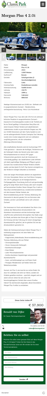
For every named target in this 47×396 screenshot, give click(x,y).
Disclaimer (5, 393)
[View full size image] (43, 26)
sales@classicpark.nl (36, 328)
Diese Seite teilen (23, 300)
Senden (23, 379)
